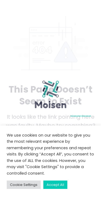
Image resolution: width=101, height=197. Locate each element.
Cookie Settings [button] (23, 184)
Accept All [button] (55, 184)
